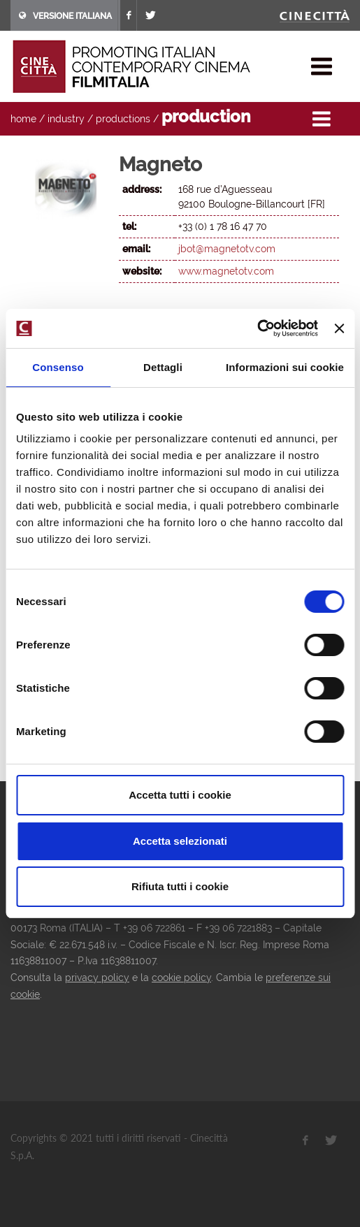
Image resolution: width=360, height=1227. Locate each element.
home (23, 118)
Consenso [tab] (57, 367)
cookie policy (181, 977)
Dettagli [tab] (162, 367)
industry (66, 118)
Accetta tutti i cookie (180, 795)
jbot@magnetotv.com (226, 248)
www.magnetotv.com (226, 271)
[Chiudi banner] (339, 328)
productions (123, 118)
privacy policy (97, 977)
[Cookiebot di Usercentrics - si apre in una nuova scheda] (257, 328)
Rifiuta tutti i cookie (180, 886)
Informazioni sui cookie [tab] (285, 367)
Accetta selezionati (180, 841)
